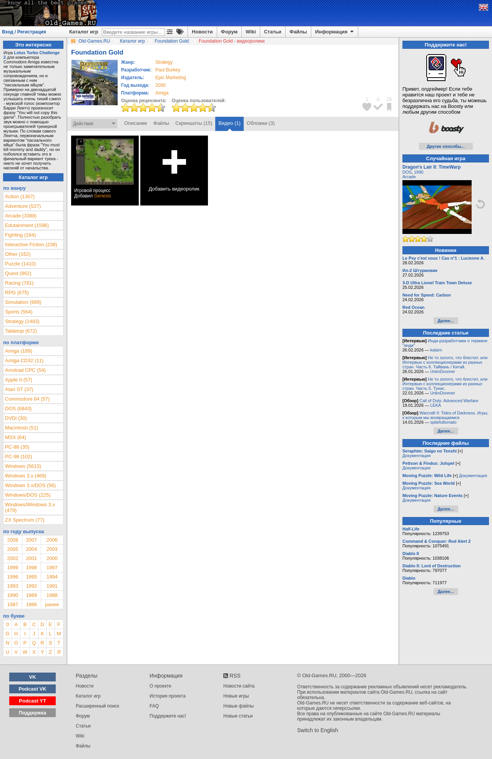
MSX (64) (15, 437)
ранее (52, 604)
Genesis (102, 196)
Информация (335, 32)
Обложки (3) (261, 123)
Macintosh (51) (21, 428)
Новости (202, 32)
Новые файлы (238, 706)
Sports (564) (19, 312)
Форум (229, 32)
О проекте (160, 686)
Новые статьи (238, 716)
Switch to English (317, 730)
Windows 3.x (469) (26, 476)
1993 (12, 586)
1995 (31, 577)
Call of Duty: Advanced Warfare (448, 400)
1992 (31, 586)
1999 (12, 567)
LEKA (435, 405)
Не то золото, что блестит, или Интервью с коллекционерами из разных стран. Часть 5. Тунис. (444, 384)
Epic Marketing (170, 77)
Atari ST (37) (19, 389)
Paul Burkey (167, 70)
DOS (407, 172)
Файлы (298, 32)
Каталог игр (83, 32)
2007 (31, 540)
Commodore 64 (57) (27, 399)
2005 (12, 549)
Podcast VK (32, 689)
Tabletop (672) (21, 331)
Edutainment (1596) (27, 225)
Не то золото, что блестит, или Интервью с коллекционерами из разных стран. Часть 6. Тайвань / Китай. (444, 362)
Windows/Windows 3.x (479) (30, 507)
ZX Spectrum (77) (25, 520)
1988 (52, 595)
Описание (135, 123)
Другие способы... (446, 146)
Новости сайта (238, 686)
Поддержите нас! (168, 716)
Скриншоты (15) (193, 123)
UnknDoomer (442, 371)
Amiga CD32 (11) (24, 360)
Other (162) (17, 254)
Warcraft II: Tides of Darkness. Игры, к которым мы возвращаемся (445, 415)
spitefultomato (443, 422)
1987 (12, 604)
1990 (12, 595)
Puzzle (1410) (20, 264)
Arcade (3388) (21, 216)
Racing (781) (19, 283)
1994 (52, 577)
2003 (52, 549)
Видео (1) (229, 123)
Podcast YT (32, 701)
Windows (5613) (23, 466)
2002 (12, 558)
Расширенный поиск (97, 706)
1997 (52, 567)
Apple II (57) (18, 380)
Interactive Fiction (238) (31, 244)
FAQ (154, 706)
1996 (12, 577)
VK (32, 677)
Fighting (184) (20, 235)
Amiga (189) (18, 351)
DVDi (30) (16, 418)
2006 (52, 540)
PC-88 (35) (17, 447)
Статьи (272, 32)
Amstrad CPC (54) (25, 370)
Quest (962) (18, 273)
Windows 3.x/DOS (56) (30, 485)
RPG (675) (17, 292)
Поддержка (33, 713)
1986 (31, 604)
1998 (31, 567)
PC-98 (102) (18, 456)
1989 (31, 595)
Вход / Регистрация (24, 32)
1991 (52, 586)
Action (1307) (20, 196)
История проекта (168, 696)
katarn (436, 350)
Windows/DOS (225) (27, 495)
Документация (416, 455)
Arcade (409, 176)
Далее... (445, 320)
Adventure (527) (23, 206)
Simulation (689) (23, 302)
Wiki (251, 32)
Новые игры (236, 696)
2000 (160, 85)
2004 (31, 549)
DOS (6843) (18, 408)
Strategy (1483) (22, 321)
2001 (31, 558)
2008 (12, 540)
